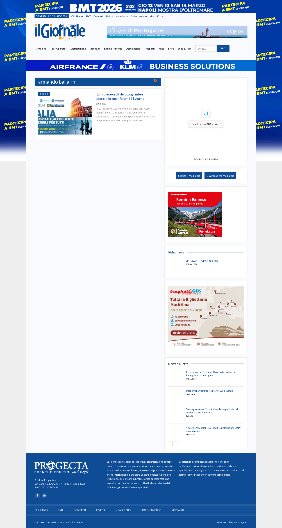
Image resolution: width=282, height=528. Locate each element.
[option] (177, 32)
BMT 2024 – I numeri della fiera (202, 260)
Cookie (228, 522)
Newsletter (122, 16)
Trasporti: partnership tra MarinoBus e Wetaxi (209, 390)
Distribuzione (78, 48)
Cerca (223, 48)
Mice (161, 48)
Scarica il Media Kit (189, 175)
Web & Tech (184, 48)
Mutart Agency (240, 522)
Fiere (171, 48)
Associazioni (133, 48)
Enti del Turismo (113, 48)
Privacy (220, 522)
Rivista (109, 16)
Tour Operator (58, 48)
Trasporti (149, 48)
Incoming (95, 48)
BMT (88, 16)
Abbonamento (139, 16)
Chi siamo (77, 16)
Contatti (98, 16)
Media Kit (154, 16)
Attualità (41, 48)
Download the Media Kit (220, 175)
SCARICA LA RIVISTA (206, 159)
